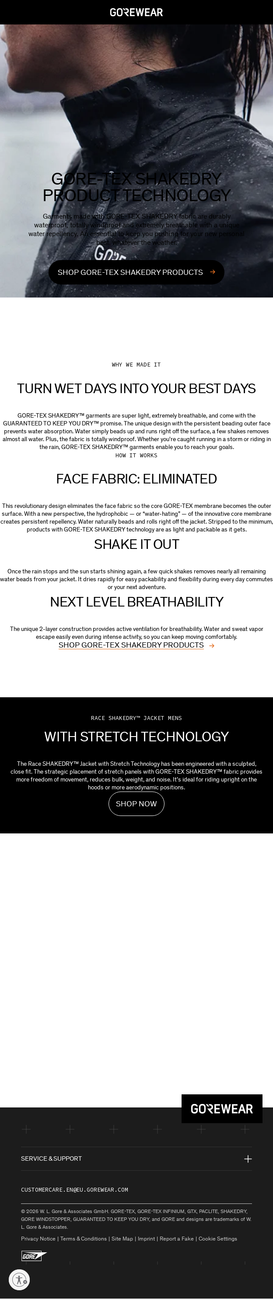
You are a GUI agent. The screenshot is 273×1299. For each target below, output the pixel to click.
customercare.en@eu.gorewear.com (74, 1189)
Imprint (146, 1238)
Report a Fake (177, 1238)
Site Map (122, 1238)
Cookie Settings (218, 1238)
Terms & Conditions (83, 1238)
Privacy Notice (38, 1238)
